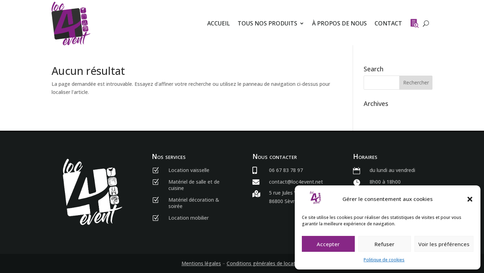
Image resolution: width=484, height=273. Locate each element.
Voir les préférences (444, 244)
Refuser (384, 244)
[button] (469, 199)
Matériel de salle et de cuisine (194, 184)
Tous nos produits (267, 23)
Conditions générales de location (265, 263)
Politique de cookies (384, 260)
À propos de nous (339, 23)
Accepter (328, 244)
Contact (388, 23)
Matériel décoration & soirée (193, 202)
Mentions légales (201, 263)
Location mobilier (188, 217)
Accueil (218, 23)
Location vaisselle (188, 170)
